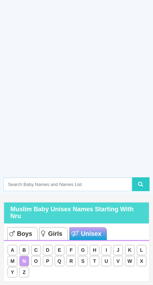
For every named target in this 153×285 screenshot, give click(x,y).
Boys (20, 233)
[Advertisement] (76, 99)
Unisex (86, 233)
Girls (51, 233)
